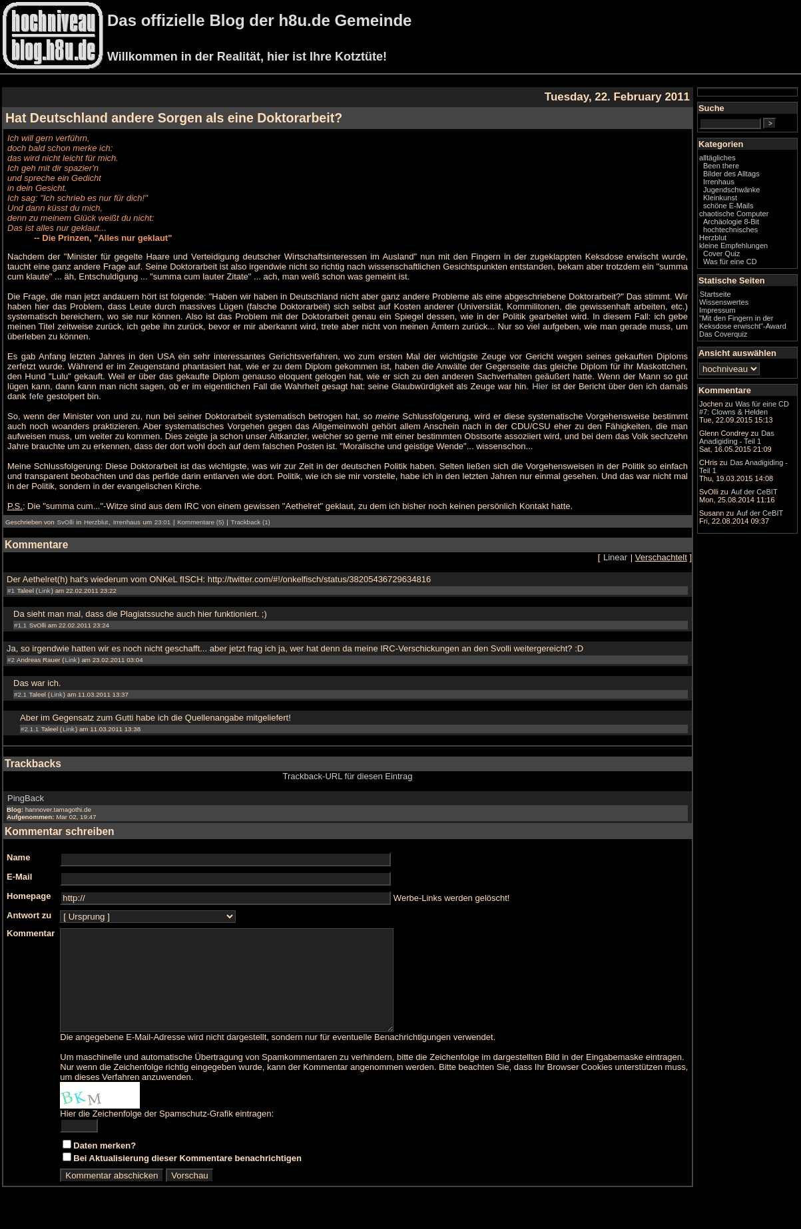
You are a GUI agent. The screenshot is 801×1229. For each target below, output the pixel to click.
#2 (11, 659)
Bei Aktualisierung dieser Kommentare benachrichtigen (187, 1178)
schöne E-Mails (728, 206)
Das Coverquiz (723, 334)
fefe (36, 396)
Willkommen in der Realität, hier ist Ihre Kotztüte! (247, 56)
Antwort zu (29, 915)
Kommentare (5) (200, 522)
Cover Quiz (721, 254)
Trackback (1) (250, 522)
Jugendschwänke (731, 190)
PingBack (25, 798)
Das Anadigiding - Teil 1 (736, 437)
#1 (11, 590)
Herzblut (96, 522)
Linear (615, 557)
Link (45, 590)
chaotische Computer (733, 214)
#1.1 (20, 625)
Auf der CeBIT (754, 492)
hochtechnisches (730, 230)
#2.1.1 (30, 729)
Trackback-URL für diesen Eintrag (348, 776)
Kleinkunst (720, 198)
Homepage (29, 896)
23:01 (162, 522)
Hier (540, 386)
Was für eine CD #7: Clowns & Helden (744, 408)
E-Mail (19, 877)
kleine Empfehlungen (733, 246)
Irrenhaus (126, 522)
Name (18, 857)
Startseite (715, 294)
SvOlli (65, 522)
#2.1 (20, 694)
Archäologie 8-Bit (731, 222)
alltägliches (717, 158)
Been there (721, 166)
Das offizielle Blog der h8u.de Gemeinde (259, 20)
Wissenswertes (723, 302)
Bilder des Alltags (731, 174)
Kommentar (31, 933)
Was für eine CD (730, 261)
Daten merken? (104, 1165)
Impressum (717, 310)
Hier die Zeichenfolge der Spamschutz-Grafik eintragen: (167, 1134)
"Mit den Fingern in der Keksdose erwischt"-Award (742, 322)
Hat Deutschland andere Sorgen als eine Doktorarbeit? (173, 117)
